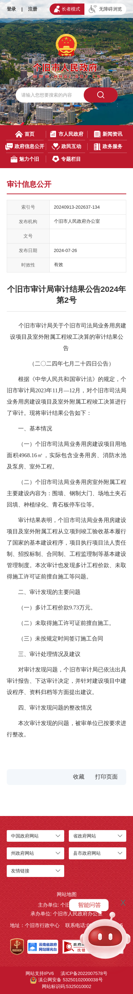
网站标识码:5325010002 (67, 986)
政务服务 (108, 146)
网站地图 (67, 894)
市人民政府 (66, 134)
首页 (24, 134)
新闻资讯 (108, 134)
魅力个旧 (25, 159)
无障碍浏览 (105, 9)
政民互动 (66, 146)
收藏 (78, 777)
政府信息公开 (25, 146)
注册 (32, 9)
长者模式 (67, 9)
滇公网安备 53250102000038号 (66, 980)
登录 (11, 9)
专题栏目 (66, 159)
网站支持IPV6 (40, 973)
